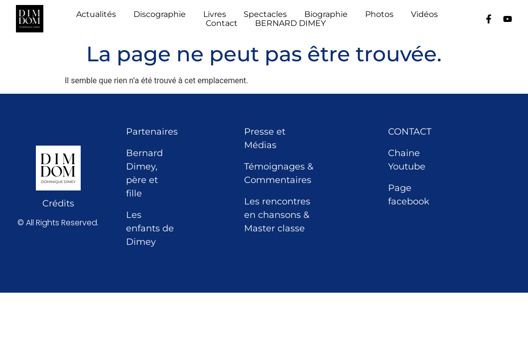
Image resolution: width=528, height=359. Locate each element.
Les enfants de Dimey (150, 228)
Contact (222, 23)
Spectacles (265, 14)
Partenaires (152, 131)
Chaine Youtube (406, 160)
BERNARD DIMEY (290, 23)
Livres (214, 14)
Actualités (96, 14)
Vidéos (424, 14)
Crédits (58, 203)
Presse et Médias (264, 138)
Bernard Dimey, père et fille (144, 173)
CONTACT (409, 131)
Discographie (159, 14)
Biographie (326, 14)
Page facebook (408, 194)
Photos (379, 14)
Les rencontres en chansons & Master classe (277, 215)
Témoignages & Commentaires (278, 173)
